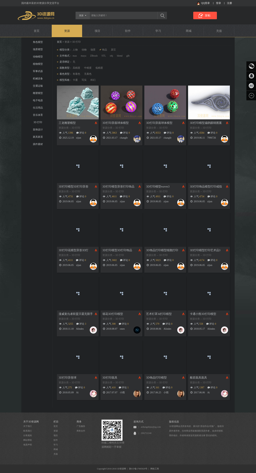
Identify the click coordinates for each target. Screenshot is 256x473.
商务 (79, 421)
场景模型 (38, 49)
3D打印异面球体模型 (115, 122)
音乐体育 (38, 115)
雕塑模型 (38, 93)
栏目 (56, 421)
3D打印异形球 (67, 377)
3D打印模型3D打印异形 (73, 186)
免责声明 (27, 444)
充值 (219, 30)
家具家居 (38, 137)
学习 (158, 30)
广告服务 (81, 426)
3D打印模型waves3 (158, 186)
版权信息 (174, 421)
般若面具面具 (198, 377)
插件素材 (38, 144)
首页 (36, 30)
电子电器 (38, 100)
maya (83, 55)
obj (111, 55)
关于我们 (27, 426)
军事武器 (38, 71)
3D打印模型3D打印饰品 (117, 250)
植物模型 (38, 64)
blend (119, 55)
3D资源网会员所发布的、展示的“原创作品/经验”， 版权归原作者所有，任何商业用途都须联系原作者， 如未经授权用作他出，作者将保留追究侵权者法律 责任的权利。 (196, 431)
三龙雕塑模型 (67, 122)
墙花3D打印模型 (112, 313)
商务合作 (81, 431)
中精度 (88, 68)
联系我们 (27, 431)
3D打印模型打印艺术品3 (205, 250)
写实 (84, 80)
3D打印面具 (109, 377)
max (75, 55)
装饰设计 (38, 129)
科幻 (92, 80)
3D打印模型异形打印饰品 (118, 186)
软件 (128, 30)
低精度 (99, 68)
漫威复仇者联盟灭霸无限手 (76, 313)
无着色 (88, 74)
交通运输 (38, 85)
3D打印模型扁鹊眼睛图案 (206, 122)
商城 (188, 30)
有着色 (76, 74)
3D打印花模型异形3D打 (73, 250)
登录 (218, 3)
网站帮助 (27, 440)
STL (104, 55)
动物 (84, 49)
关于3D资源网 (31, 421)
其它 (113, 49)
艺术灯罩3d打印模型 (159, 313)
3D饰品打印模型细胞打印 (162, 250)
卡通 (75, 80)
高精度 (76, 68)
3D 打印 (37, 122)
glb (128, 55)
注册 (229, 3)
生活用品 (38, 107)
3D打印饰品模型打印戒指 (206, 186)
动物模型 (38, 56)
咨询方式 (138, 421)
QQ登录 (205, 3)
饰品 (104, 49)
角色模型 (38, 42)
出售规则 (27, 435)
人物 (75, 49)
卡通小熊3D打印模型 (203, 313)
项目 (97, 30)
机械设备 (38, 78)
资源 (67, 30)
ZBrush (94, 55)
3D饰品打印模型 (156, 377)
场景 (92, 49)
